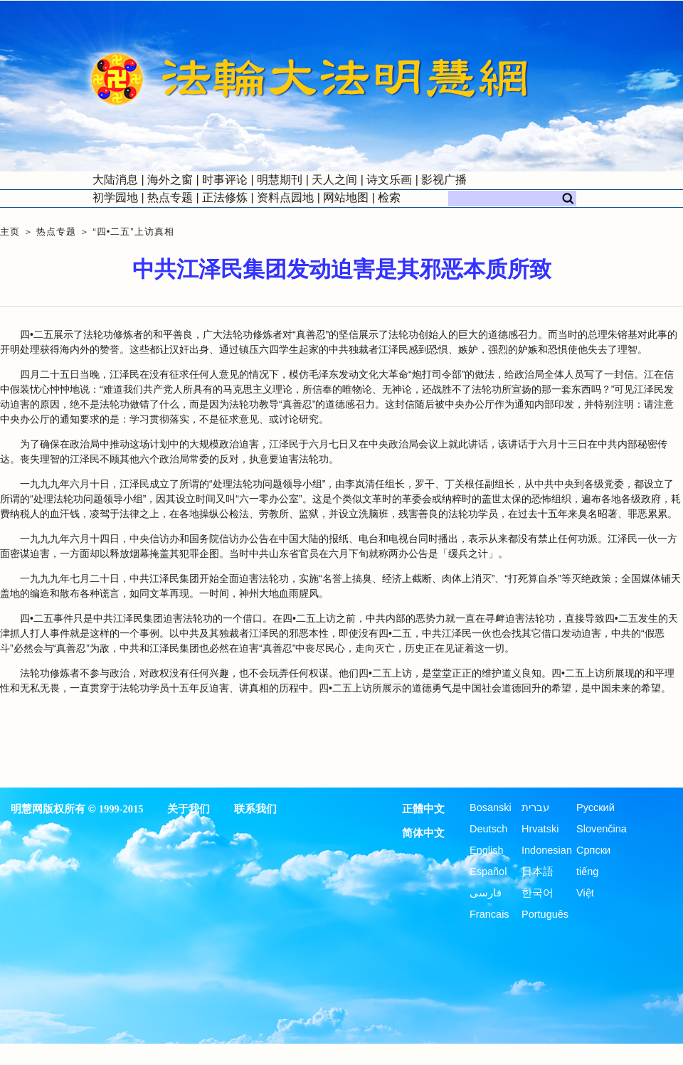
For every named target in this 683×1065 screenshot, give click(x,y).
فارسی (486, 893)
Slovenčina (601, 828)
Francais (489, 914)
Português (544, 914)
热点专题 (56, 231)
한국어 (537, 893)
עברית (535, 807)
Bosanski (491, 807)
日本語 (537, 871)
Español (488, 871)
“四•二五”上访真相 (133, 231)
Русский (595, 807)
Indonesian (546, 850)
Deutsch (488, 828)
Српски (593, 850)
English (487, 850)
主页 (10, 231)
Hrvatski (539, 828)
